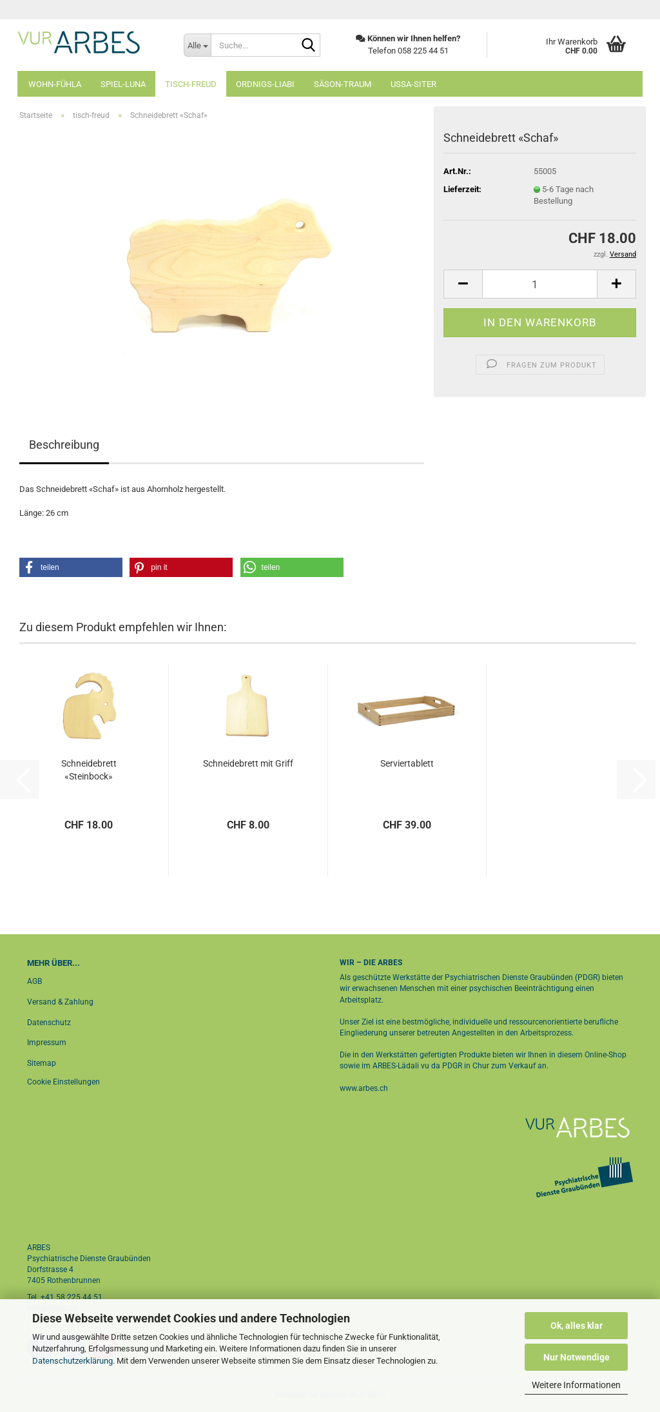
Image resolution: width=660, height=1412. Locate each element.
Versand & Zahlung (60, 1001)
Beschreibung (64, 444)
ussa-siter (413, 84)
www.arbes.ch (364, 1088)
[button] (462, 284)
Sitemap (41, 1063)
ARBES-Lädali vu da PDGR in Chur (430, 1065)
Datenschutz (49, 1022)
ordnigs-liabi (265, 84)
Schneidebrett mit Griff (248, 763)
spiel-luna (123, 84)
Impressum (46, 1042)
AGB (34, 981)
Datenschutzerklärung (72, 1361)
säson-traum (342, 84)
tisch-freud (191, 84)
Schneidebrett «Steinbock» (89, 769)
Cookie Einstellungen (63, 1081)
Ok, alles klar (576, 1325)
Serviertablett (407, 763)
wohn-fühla (54, 84)
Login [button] (618, 9)
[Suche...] (197, 45)
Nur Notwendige (576, 1357)
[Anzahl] (539, 284)
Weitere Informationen (576, 1385)
